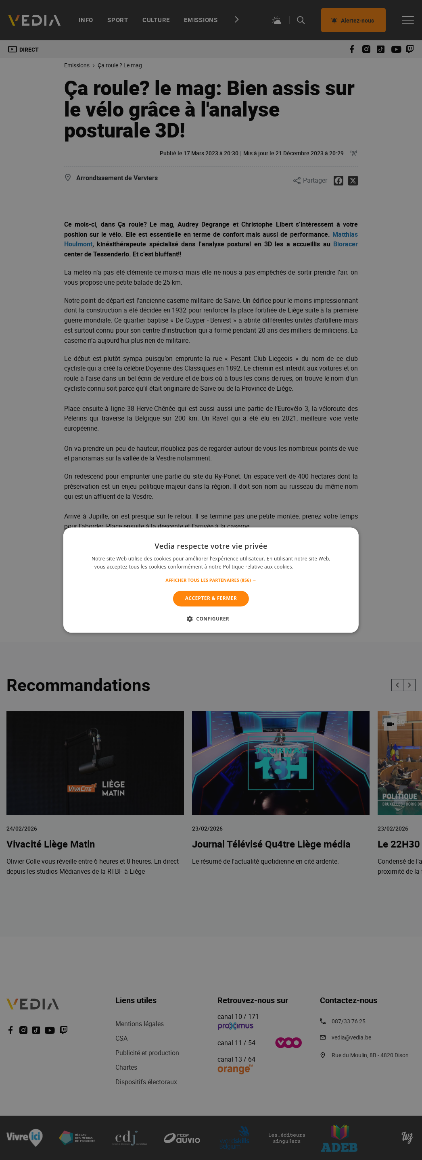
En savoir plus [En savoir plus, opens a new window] (311, 566)
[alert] (211, 580)
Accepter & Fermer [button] (211, 598)
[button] (211, 580)
